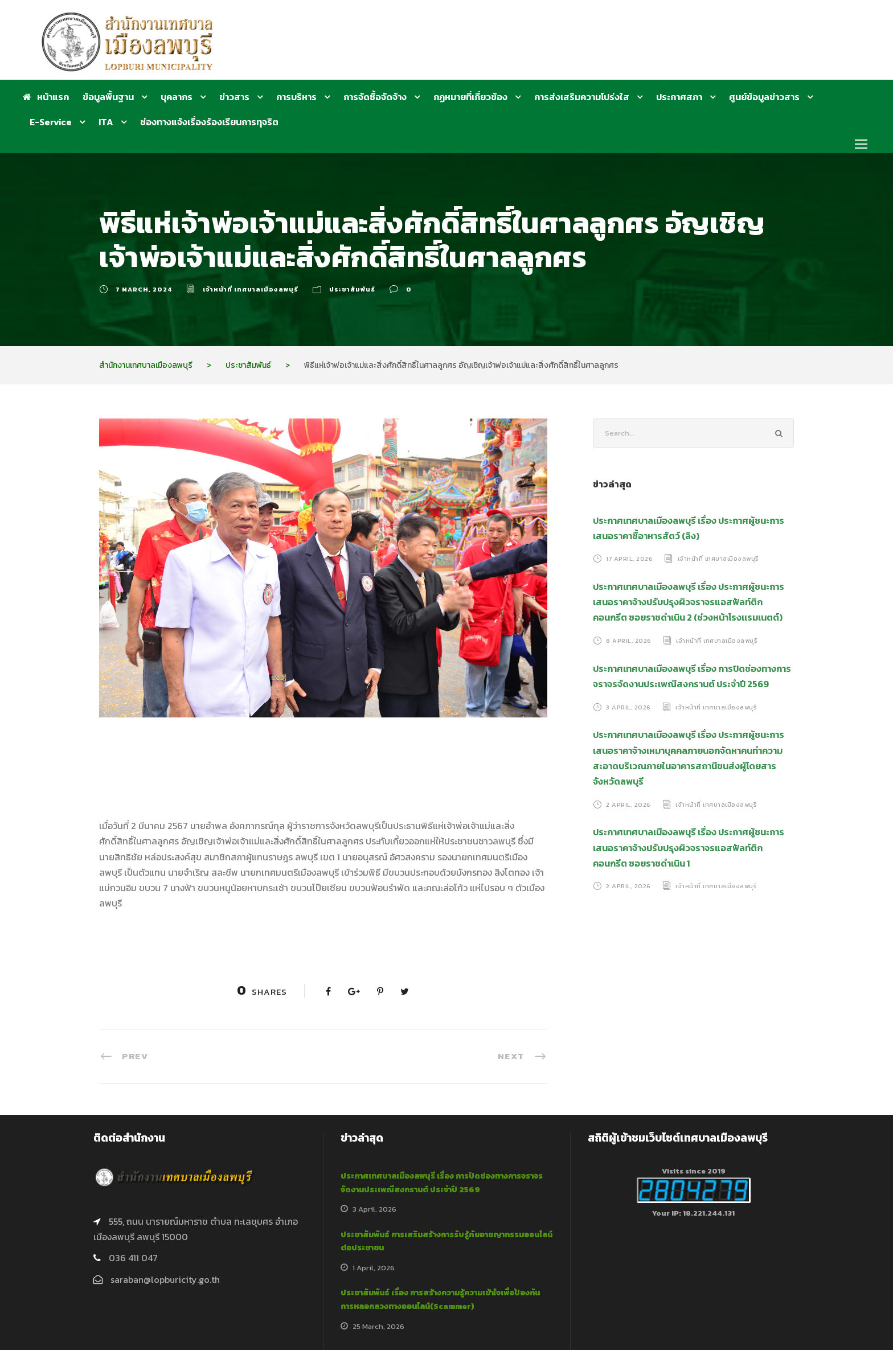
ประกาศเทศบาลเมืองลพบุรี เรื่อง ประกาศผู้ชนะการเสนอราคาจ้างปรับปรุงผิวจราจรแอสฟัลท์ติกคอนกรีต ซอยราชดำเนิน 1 (688, 847)
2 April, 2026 (628, 804)
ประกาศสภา (679, 97)
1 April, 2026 (374, 1267)
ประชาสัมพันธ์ (352, 289)
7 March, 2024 (144, 289)
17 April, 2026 (629, 558)
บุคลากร (176, 97)
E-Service (51, 122)
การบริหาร (296, 97)
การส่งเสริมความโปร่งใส (581, 97)
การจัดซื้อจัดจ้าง (375, 97)
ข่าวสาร (234, 97)
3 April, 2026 (628, 706)
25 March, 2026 (378, 1326)
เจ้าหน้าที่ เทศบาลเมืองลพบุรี (250, 289)
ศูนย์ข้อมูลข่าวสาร (764, 97)
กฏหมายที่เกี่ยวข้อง (470, 97)
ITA (106, 122)
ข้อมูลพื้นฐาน (108, 97)
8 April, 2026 (629, 640)
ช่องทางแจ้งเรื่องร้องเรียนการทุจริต (209, 122)
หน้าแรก (46, 97)
